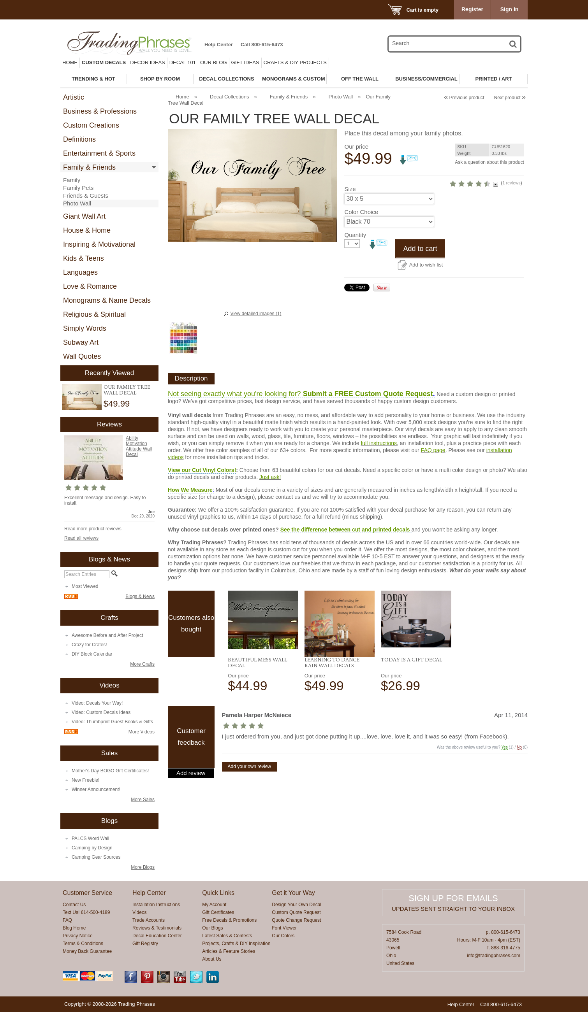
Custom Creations (91, 125)
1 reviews (476, 204)
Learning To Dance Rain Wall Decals (332, 662)
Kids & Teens (83, 258)
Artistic (73, 97)
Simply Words (84, 328)
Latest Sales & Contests (227, 935)
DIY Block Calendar (92, 654)
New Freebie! (85, 780)
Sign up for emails (453, 898)
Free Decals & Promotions (229, 920)
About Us (211, 959)
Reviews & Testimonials (156, 928)
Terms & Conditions (83, 943)
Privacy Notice (78, 935)
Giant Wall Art (84, 216)
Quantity (355, 269)
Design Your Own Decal (296, 904)
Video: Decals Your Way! (97, 703)
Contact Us (74, 904)
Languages (80, 272)
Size (350, 223)
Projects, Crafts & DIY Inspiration (236, 943)
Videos (139, 912)
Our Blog (213, 62)
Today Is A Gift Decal (411, 659)
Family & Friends (89, 167)
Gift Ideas (245, 62)
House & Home (87, 230)
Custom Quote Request (296, 912)
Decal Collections (229, 97)
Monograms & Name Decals (107, 300)
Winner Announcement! (96, 789)
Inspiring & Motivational (99, 244)
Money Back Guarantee (87, 951)
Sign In (509, 9)
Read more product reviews (92, 528)
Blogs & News (140, 596)
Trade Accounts (148, 920)
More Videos (142, 732)
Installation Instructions (156, 904)
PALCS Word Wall (90, 838)
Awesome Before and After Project (107, 635)
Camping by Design (92, 848)
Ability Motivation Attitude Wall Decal (139, 446)
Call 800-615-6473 (262, 44)
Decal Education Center (157, 935)
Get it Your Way (293, 892)
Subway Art (81, 342)
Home (69, 62)
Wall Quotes (82, 356)
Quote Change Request (296, 920)
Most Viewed (85, 586)
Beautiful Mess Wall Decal (257, 662)
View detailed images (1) (255, 313)
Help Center (218, 44)
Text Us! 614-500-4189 (86, 912)
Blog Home (74, 928)
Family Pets (78, 187)
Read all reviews (81, 538)
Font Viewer (284, 928)
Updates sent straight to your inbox (453, 908)
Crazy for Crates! (89, 644)
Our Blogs (212, 928)
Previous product (464, 97)
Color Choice (361, 246)
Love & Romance (90, 286)
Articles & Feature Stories (228, 951)
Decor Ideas (147, 62)
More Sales (143, 799)
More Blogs (143, 867)
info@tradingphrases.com (493, 955)
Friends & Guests (85, 195)
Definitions (79, 139)
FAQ (67, 920)
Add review (190, 773)
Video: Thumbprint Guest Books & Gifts (112, 721)
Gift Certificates (218, 912)
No (519, 747)
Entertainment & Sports (99, 153)
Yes (505, 747)
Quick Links (218, 892)
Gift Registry (145, 943)
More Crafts (142, 664)
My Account (214, 904)
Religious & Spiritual (94, 314)
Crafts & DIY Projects (295, 62)
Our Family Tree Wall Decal (127, 389)
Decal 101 (182, 62)
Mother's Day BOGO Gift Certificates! (110, 770)
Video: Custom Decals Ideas (101, 712)
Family (71, 180)
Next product (510, 97)
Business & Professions (100, 111)
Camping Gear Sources (96, 857)
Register (472, 9)
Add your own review (249, 766)
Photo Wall (77, 203)
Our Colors (283, 935)
